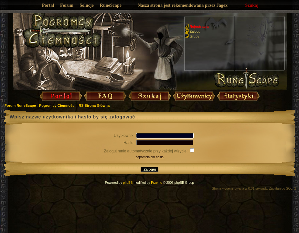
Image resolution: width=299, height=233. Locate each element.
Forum (66, 5)
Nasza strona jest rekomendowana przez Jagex (183, 5)
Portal (48, 5)
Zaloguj (193, 31)
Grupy (192, 36)
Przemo (156, 182)
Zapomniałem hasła (149, 157)
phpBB (128, 182)
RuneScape (111, 5)
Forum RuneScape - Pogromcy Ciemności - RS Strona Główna (57, 105)
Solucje (87, 5)
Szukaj (252, 5)
